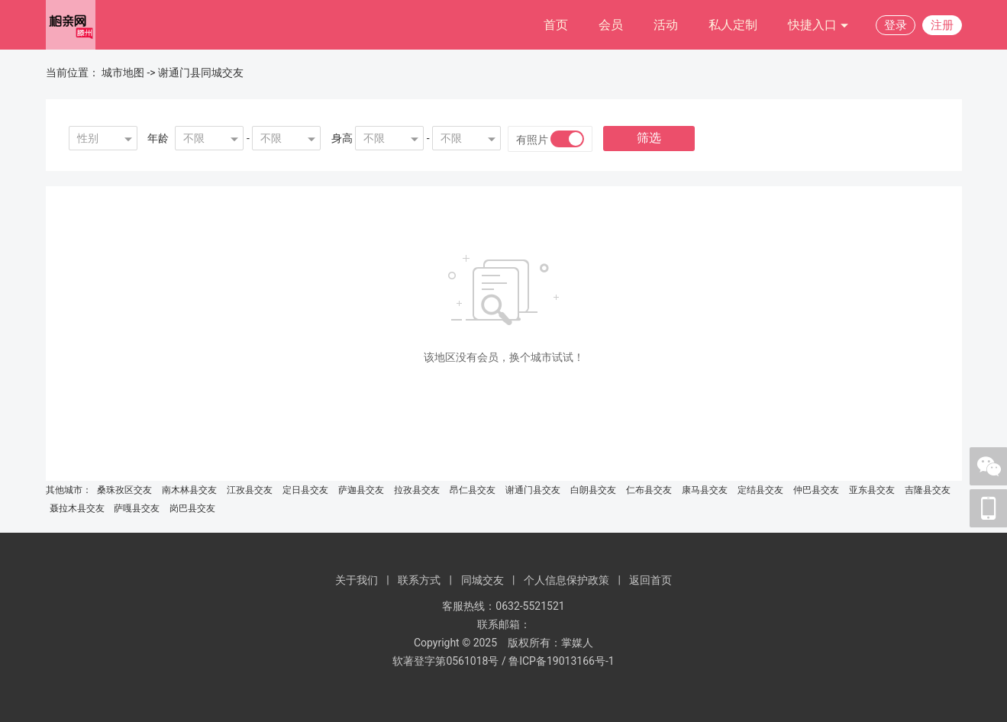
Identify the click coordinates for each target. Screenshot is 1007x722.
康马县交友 (705, 490)
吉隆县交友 (928, 490)
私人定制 (732, 25)
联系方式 (419, 580)
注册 (942, 25)
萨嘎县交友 (137, 508)
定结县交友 (760, 490)
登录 (895, 25)
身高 (342, 138)
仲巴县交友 (816, 490)
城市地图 (123, 72)
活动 (666, 25)
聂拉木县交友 (77, 508)
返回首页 (650, 580)
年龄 (158, 138)
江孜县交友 (250, 490)
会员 (611, 25)
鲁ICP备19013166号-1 (561, 661)
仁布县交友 (649, 490)
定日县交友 (305, 490)
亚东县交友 (872, 490)
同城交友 (482, 580)
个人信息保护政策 (566, 580)
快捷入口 (818, 25)
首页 (556, 25)
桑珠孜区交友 (124, 490)
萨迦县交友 (361, 490)
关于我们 (356, 580)
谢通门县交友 (532, 490)
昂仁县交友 (472, 490)
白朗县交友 (593, 490)
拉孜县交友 (417, 490)
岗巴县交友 (192, 508)
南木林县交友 (189, 490)
